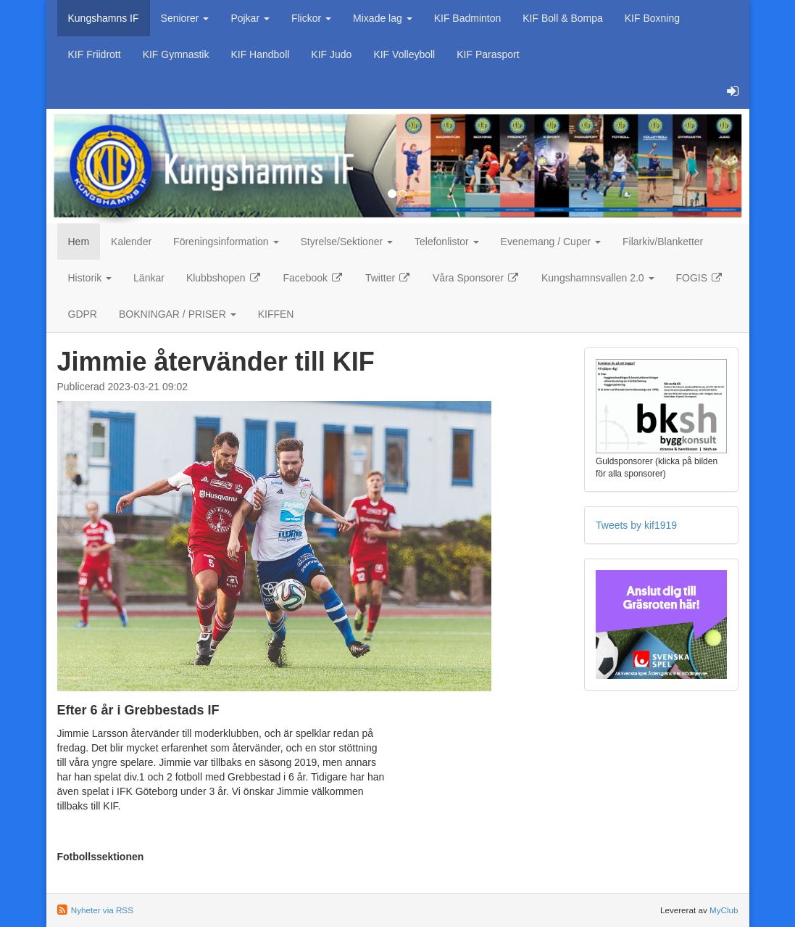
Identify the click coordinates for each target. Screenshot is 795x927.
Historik (90, 278)
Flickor (311, 18)
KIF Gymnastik (176, 54)
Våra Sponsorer (476, 278)
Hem (79, 241)
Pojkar (250, 18)
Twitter (388, 278)
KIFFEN (276, 314)
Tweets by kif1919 (636, 525)
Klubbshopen (224, 278)
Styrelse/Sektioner (347, 241)
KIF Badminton (467, 18)
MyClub (723, 910)
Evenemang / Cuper (551, 241)
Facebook (313, 278)
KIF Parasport (488, 54)
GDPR (82, 314)
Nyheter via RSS (102, 910)
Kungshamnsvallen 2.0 (597, 278)
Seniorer (185, 18)
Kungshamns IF (103, 18)
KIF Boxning (652, 18)
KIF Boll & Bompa (563, 18)
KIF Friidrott (94, 54)
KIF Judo (331, 54)
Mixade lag (382, 18)
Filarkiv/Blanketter (663, 241)
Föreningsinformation (225, 241)
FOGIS (699, 278)
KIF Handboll (259, 54)
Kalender (131, 241)
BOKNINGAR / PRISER (177, 314)
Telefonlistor (447, 241)
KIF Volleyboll (404, 54)
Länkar (149, 278)
